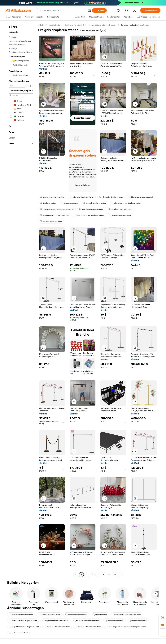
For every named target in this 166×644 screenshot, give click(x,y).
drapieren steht (100, 615)
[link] (162, 617)
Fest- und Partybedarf (74, 25)
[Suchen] (99, 10)
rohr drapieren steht (114, 621)
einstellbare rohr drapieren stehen (126, 203)
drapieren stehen (48, 203)
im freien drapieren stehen (91, 209)
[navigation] (21, 300)
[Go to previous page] (75, 574)
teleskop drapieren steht (120, 215)
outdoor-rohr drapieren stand (57, 627)
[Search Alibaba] (62, 10)
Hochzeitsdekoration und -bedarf (102, 25)
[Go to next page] (120, 574)
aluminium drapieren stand (21, 615)
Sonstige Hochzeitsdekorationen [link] (135, 25)
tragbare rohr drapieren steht (55, 621)
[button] (89, 10)
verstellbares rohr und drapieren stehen (57, 209)
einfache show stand (18, 633)
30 (115, 575)
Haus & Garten (55, 25)
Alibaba (41, 25)
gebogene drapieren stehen (52, 197)
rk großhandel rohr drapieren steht (24, 627)
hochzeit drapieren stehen (94, 203)
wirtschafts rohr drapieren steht (127, 615)
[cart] (127, 11)
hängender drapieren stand (111, 197)
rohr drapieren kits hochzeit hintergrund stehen (126, 627)
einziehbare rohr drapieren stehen (54, 215)
